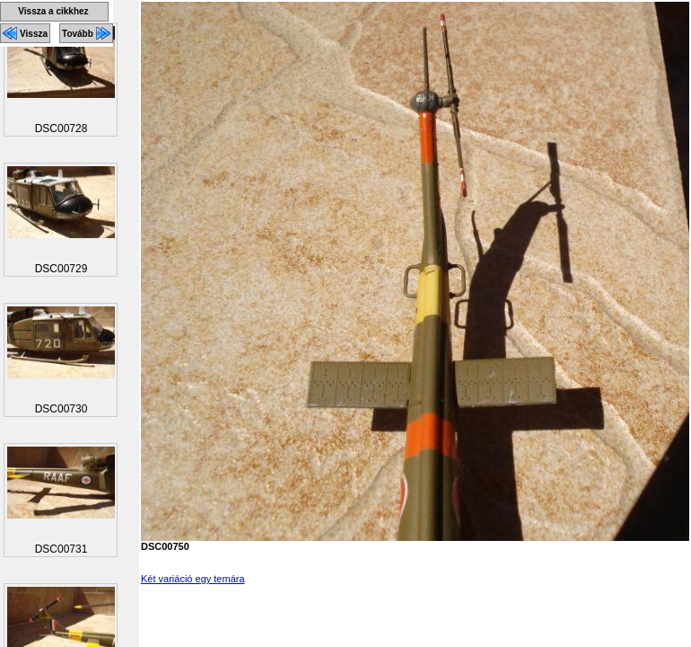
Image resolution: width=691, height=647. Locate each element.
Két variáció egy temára (193, 578)
